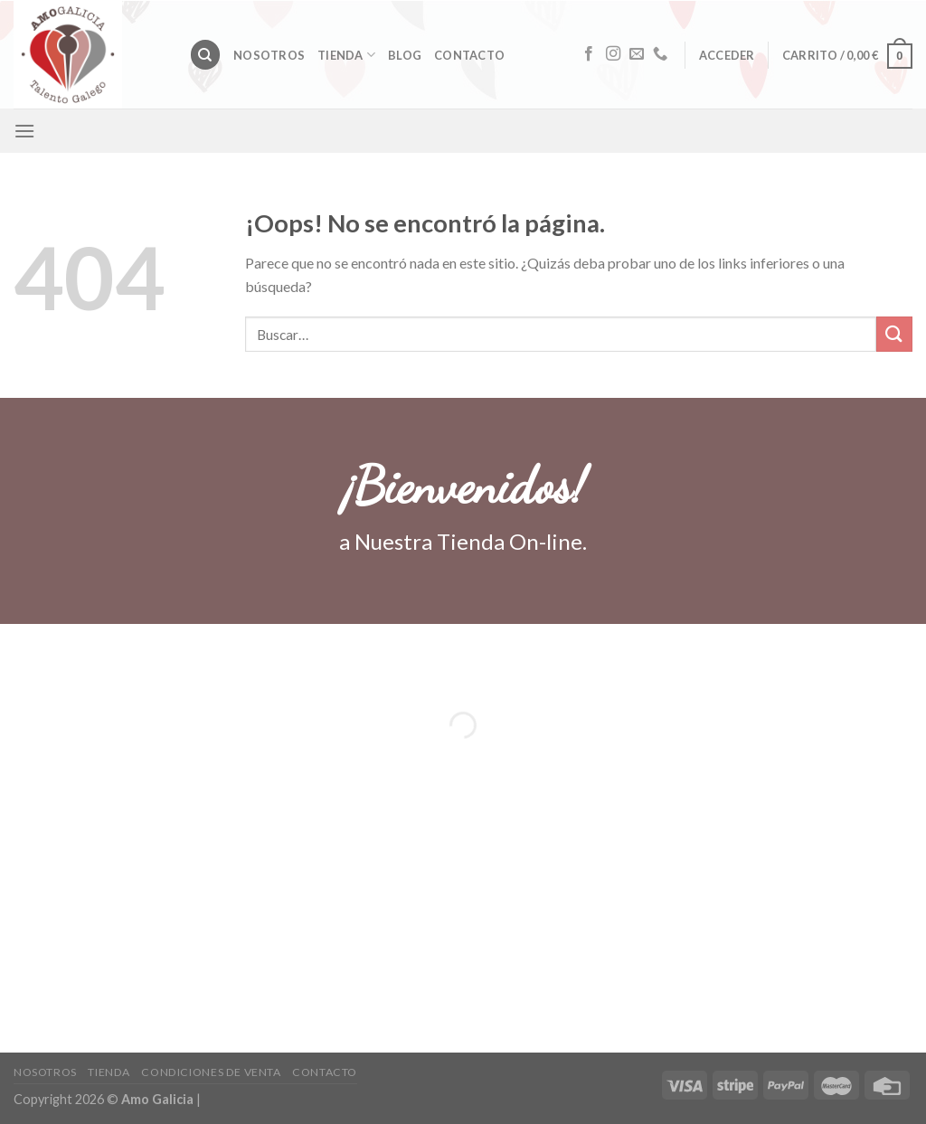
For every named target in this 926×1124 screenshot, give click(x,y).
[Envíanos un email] (636, 54)
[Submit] (894, 334)
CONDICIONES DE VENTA (210, 1072)
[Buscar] (205, 55)
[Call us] (660, 54)
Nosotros (269, 55)
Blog (404, 55)
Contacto (469, 55)
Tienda (346, 54)
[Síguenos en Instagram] (613, 54)
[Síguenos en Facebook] (588, 54)
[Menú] (24, 131)
